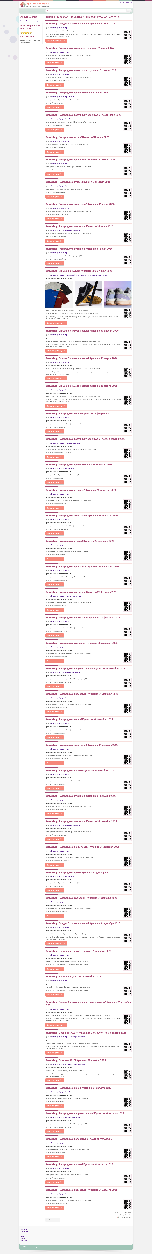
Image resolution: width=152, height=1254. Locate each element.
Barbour (89, 275)
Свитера (72, 230)
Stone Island (73, 275)
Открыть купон (54, 63)
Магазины (24, 1230)
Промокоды (25, 1232)
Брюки (71, 97)
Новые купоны (26, 1234)
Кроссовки (81, 1037)
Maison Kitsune (103, 275)
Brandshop (54, 28)
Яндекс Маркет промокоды (29, 21)
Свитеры (78, 230)
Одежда (61, 28)
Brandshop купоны (52, 1220)
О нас (122, 3)
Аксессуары (73, 1037)
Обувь (67, 28)
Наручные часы (74, 119)
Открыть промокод (56, 40)
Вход (22, 1236)
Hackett (94, 275)
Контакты (128, 3)
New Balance (82, 275)
